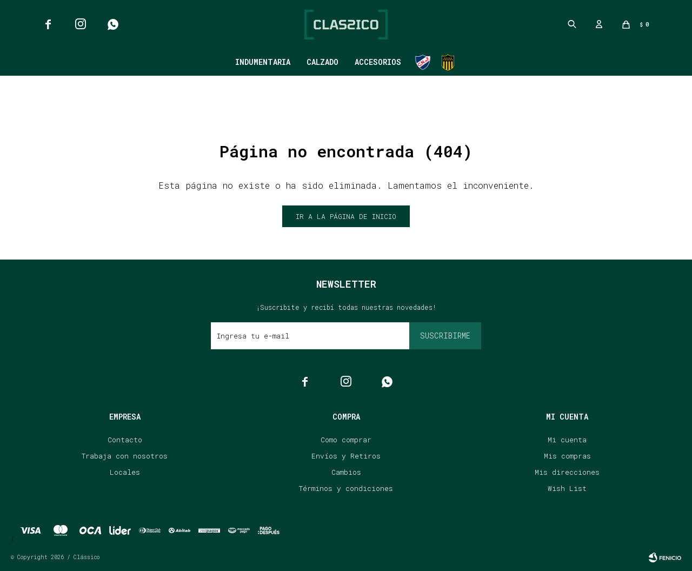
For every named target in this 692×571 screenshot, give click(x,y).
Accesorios (378, 62)
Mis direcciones (567, 472)
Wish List (567, 488)
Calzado (322, 62)
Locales (125, 472)
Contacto (125, 439)
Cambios (346, 472)
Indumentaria (262, 62)
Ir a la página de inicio (346, 216)
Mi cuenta (567, 439)
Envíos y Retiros (346, 456)
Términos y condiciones (346, 488)
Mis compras (567, 456)
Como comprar (346, 439)
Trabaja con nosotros (125, 456)
